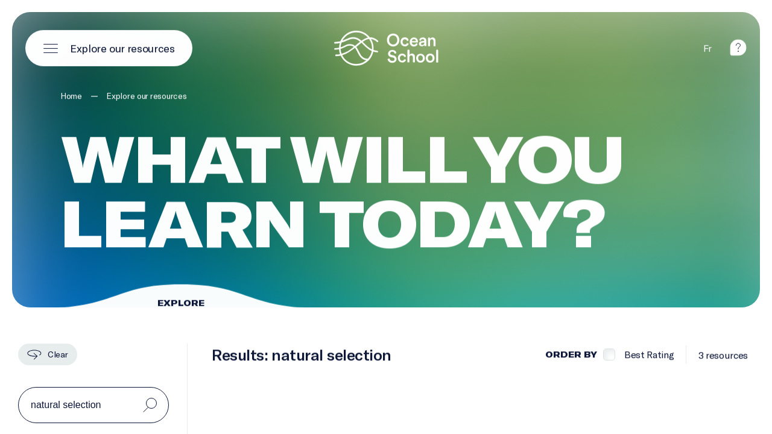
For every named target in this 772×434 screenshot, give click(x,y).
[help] (738, 51)
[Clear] (47, 354)
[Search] (149, 405)
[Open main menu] (108, 48)
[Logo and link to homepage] (386, 48)
